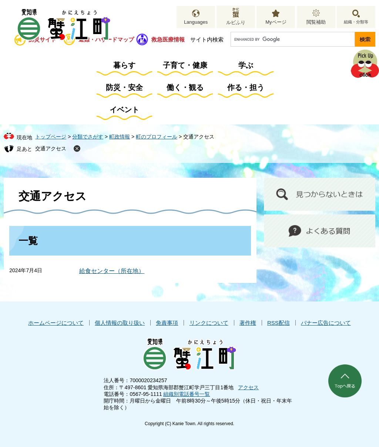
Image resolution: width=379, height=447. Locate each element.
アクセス (248, 387)
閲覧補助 (316, 22)
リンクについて (209, 323)
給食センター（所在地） (111, 271)
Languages (196, 22)
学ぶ (245, 65)
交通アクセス (50, 148)
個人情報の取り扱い (120, 323)
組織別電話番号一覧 (186, 394)
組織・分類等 (356, 22)
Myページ (275, 22)
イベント (124, 110)
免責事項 (167, 323)
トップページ (50, 137)
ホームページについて (56, 323)
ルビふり (235, 22)
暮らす (124, 65)
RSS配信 (278, 323)
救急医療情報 (168, 39)
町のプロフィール (156, 137)
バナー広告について (326, 323)
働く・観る (185, 87)
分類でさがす (87, 137)
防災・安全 (124, 87)
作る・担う (245, 87)
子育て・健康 (185, 65)
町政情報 (119, 137)
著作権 (247, 323)
